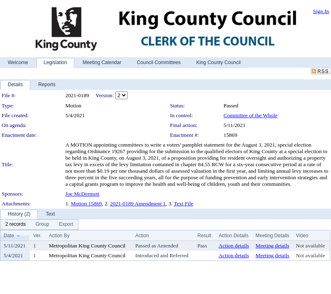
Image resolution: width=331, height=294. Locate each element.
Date (9, 235)
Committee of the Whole (250, 115)
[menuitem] (15, 224)
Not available (310, 246)
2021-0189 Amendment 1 (138, 203)
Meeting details (272, 246)
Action (142, 235)
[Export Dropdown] (66, 224)
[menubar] (39, 224)
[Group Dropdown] (42, 224)
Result (204, 235)
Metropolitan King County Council (87, 246)
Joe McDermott (82, 194)
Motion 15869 (86, 203)
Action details (234, 246)
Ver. (37, 235)
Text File (183, 203)
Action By (59, 235)
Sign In (321, 11)
